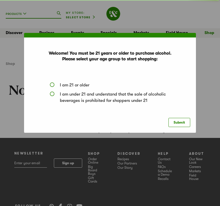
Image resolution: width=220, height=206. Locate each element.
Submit (179, 122)
